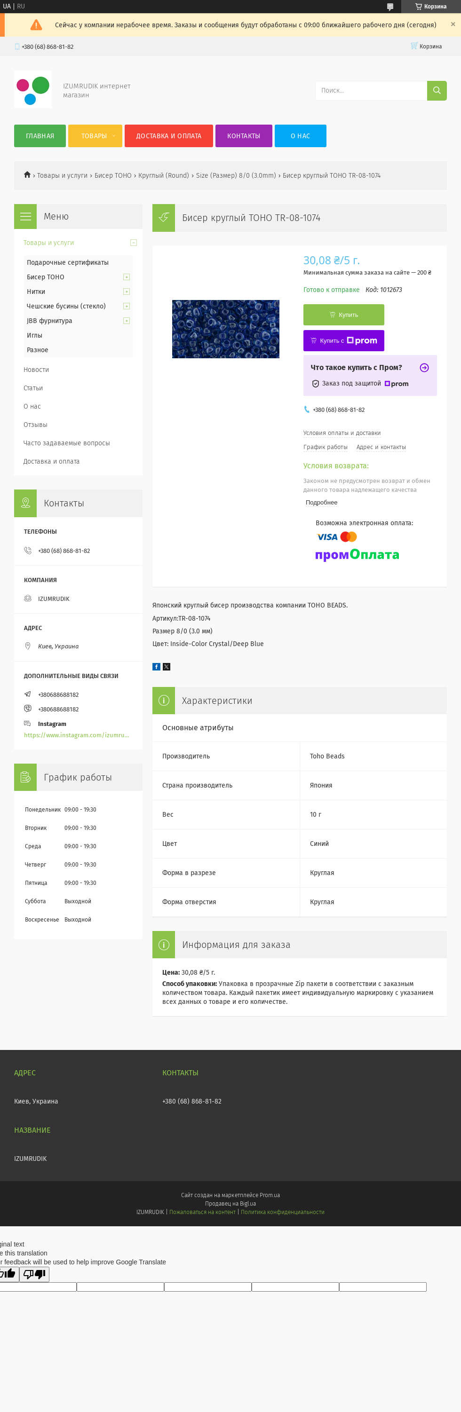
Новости (36, 370)
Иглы (34, 335)
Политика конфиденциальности (283, 1212)
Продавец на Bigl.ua (230, 1203)
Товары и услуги (62, 176)
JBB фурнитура (49, 321)
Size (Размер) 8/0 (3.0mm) (236, 176)
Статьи (33, 388)
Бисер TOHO (113, 176)
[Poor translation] (34, 1274)
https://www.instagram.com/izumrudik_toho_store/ (78, 735)
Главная (40, 136)
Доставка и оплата (168, 136)
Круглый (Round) (163, 176)
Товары (94, 136)
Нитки (36, 292)
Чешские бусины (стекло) (66, 306)
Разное (37, 350)
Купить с (348, 341)
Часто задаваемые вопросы (67, 443)
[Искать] (437, 91)
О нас (300, 136)
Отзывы (36, 425)
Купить (348, 314)
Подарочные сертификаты (68, 263)
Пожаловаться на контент (202, 1212)
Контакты (243, 136)
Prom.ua (270, 1195)
